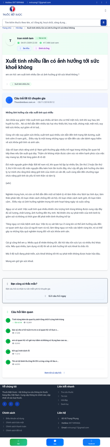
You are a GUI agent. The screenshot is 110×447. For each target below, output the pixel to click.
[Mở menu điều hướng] (105, 11)
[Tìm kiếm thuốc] (55, 22)
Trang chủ (6, 28)
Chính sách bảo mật (13, 422)
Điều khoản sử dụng (13, 418)
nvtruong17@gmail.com (78, 427)
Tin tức (62, 396)
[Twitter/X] (106, 2)
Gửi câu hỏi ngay (55, 296)
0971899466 (74, 423)
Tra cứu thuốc (65, 392)
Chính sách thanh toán (14, 426)
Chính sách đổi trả (12, 430)
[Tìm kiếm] (104, 22)
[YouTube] (101, 2)
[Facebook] (97, 2)
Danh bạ (62, 404)
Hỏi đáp (19, 28)
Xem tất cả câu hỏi (55, 373)
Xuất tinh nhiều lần (21, 84)
